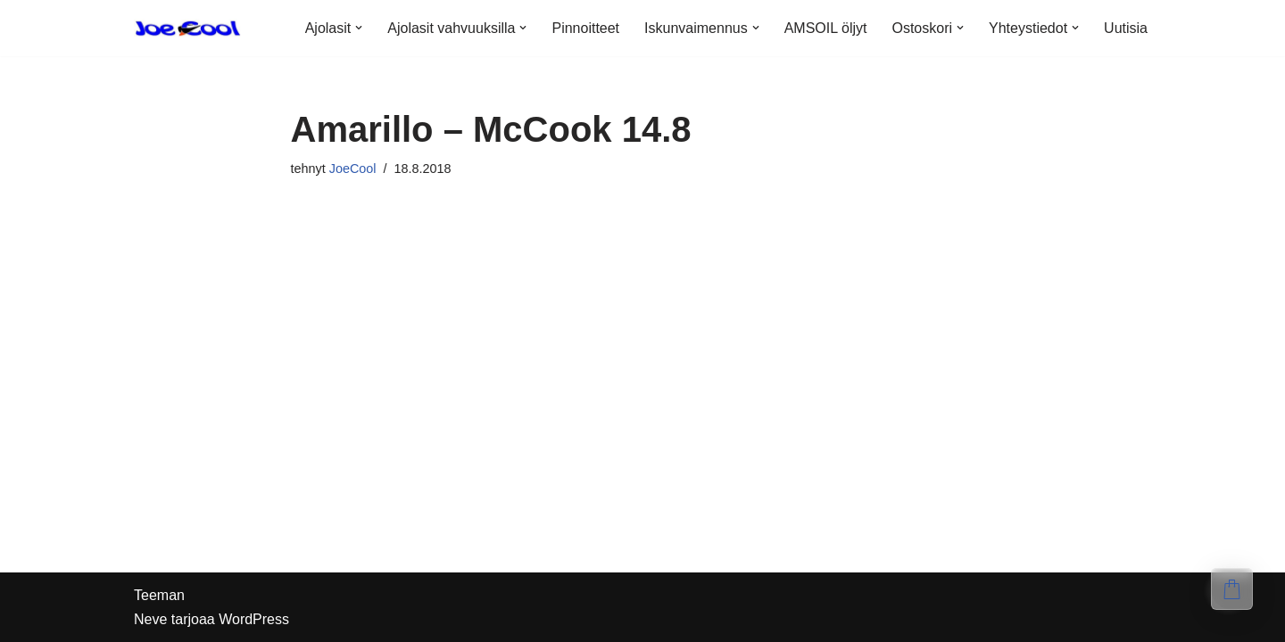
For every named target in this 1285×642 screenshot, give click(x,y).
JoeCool (353, 168)
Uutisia (1126, 28)
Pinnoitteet (585, 28)
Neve (150, 619)
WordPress (254, 619)
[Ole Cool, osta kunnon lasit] (187, 28)
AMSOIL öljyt (825, 28)
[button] (358, 27)
